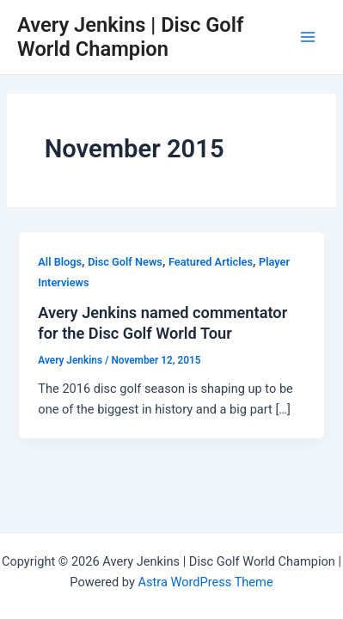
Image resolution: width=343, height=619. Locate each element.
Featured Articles (210, 261)
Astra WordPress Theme (205, 582)
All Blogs (60, 261)
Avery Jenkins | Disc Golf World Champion (130, 37)
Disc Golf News (125, 261)
